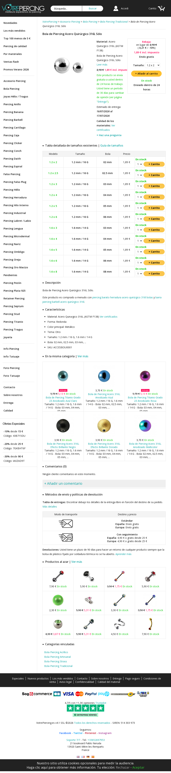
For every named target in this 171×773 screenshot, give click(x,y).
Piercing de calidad (15, 46)
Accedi (124, 8)
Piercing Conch (13, 151)
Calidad (8, 410)
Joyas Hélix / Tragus (16, 96)
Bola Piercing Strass (55, 661)
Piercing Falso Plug (15, 182)
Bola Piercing (11, 88)
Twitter (78, 733)
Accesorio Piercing (15, 81)
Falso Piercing (12, 174)
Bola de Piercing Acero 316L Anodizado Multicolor (145, 445)
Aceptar (138, 767)
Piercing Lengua (13, 228)
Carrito (152, 8)
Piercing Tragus (13, 329)
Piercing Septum (14, 306)
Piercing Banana (13, 112)
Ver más (83, 356)
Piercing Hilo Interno (16, 205)
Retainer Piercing (14, 298)
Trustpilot (100, 703)
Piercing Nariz (12, 244)
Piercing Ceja (11, 135)
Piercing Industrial (15, 213)
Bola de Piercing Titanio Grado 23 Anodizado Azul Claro (63, 399)
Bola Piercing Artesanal (57, 656)
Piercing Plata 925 (14, 290)
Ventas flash (11, 61)
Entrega (8, 402)
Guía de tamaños (111, 145)
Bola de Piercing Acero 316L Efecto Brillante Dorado (104, 445)
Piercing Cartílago (15, 127)
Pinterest (90, 733)
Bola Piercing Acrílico (56, 652)
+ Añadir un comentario (63, 483)
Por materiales (13, 54)
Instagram (105, 733)
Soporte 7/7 (73, 740)
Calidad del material (109, 682)
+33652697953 (96, 740)
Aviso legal (65, 682)
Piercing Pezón (12, 283)
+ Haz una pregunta (109, 135)
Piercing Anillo (12, 104)
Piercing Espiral (13, 166)
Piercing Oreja (12, 259)
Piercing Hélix (12, 189)
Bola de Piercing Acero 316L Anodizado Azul (104, 395)
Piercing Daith (12, 158)
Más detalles (49, 506)
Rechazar (123, 767)
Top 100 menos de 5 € (17, 38)
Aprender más (123, 554)
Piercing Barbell (13, 119)
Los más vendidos (14, 30)
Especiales (18, 678)
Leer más (102, 64)
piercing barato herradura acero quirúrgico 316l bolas (122, 297)
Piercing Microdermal (17, 236)
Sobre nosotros (13, 395)
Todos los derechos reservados (92, 722)
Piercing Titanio (13, 321)
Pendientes (10, 275)
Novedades (10, 23)
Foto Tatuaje (12, 375)
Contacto (9, 387)
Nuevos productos (38, 678)
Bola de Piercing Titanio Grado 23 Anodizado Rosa (145, 399)
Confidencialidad (84, 682)
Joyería (8, 337)
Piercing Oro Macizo (16, 267)
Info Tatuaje (11, 356)
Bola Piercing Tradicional (58, 666)
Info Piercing (11, 348)
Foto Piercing (12, 368)
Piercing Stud (12, 314)
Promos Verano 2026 (16, 69)
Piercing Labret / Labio (17, 220)
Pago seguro (132, 678)
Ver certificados (108, 316)
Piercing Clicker (13, 143)
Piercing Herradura (15, 197)
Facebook (65, 733)
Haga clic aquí (37, 767)
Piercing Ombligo (14, 251)
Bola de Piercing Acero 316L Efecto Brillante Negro (63, 445)
